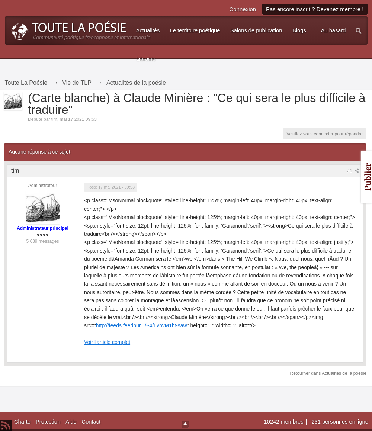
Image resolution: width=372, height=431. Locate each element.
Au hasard (333, 30)
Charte (22, 422)
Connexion (242, 9)
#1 (353, 170)
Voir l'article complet (107, 342)
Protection (48, 422)
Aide (70, 422)
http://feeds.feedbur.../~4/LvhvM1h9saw (141, 325)
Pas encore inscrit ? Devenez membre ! (315, 9)
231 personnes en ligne (339, 422)
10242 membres (284, 422)
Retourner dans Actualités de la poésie (328, 373)
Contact (91, 422)
